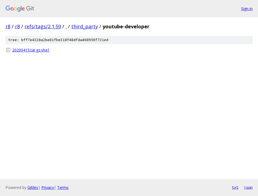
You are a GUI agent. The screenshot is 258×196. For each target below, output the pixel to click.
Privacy (47, 187)
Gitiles (32, 187)
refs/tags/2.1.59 (42, 26)
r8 (7, 26)
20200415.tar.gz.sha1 (31, 50)
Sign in (247, 8)
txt (235, 187)
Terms (63, 187)
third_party (84, 26)
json (248, 187)
